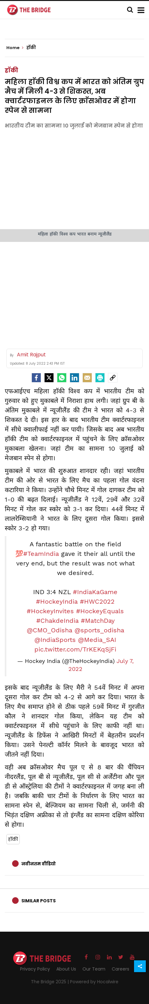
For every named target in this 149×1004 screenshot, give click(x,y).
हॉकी (11, 70)
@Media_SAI (97, 640)
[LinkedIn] (74, 377)
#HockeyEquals (100, 611)
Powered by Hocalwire (94, 982)
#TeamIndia (41, 553)
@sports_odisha (99, 630)
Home (15, 48)
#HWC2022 (97, 601)
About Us (66, 969)
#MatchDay (98, 620)
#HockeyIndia (57, 601)
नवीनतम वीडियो (38, 864)
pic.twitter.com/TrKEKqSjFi (75, 649)
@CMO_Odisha (49, 630)
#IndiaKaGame (95, 592)
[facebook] (36, 377)
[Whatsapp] (62, 377)
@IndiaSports (55, 640)
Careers (120, 969)
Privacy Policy (35, 969)
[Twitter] (49, 377)
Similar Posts (38, 901)
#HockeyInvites (50, 611)
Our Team (93, 969)
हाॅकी (13, 839)
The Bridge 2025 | (50, 982)
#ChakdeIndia (57, 620)
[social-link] (112, 377)
